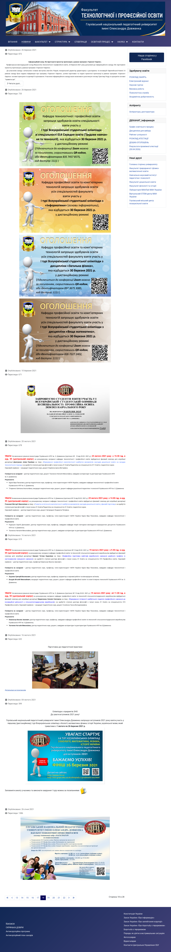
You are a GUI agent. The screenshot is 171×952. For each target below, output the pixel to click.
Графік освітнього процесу (141, 127)
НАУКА (121, 42)
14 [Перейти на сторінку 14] (22, 898)
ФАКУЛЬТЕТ (41, 42)
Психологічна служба (139, 93)
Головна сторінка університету (143, 164)
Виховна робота (136, 89)
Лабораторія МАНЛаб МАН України (145, 190)
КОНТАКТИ (138, 42)
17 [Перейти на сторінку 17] (38, 898)
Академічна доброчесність (141, 97)
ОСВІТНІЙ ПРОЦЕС (100, 42)
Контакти (10, 923)
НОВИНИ (26, 42)
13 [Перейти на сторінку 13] (17, 898)
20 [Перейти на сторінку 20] (54, 898)
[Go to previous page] (12, 897)
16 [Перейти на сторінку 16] (33, 898)
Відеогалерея (130, 941)
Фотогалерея (130, 937)
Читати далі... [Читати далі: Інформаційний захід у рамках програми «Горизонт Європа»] (14, 83)
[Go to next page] (69, 897)
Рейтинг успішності (138, 134)
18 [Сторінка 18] (43, 898)
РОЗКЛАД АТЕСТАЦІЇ (138, 138)
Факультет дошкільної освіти (142, 182)
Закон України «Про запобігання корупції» (143, 921)
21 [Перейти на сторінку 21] (59, 898)
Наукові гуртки (136, 85)
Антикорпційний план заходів (19, 935)
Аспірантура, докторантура (141, 112)
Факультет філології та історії (142, 186)
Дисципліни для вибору (140, 131)
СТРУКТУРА (61, 42)
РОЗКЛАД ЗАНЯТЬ (137, 77)
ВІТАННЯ (12, 42)
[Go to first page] (7, 897)
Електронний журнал (139, 81)
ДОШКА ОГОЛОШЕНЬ (139, 142)
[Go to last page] (73, 897)
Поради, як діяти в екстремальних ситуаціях (144, 933)
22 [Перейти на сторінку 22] (64, 898)
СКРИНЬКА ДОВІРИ (14, 927)
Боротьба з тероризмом (135, 929)
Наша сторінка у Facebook (146, 57)
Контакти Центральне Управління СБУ (141, 945)
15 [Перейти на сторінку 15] (27, 898)
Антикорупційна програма (18, 931)
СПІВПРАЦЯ (81, 42)
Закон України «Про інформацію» (139, 918)
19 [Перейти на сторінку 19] (48, 898)
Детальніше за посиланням (15, 690)
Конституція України (133, 914)
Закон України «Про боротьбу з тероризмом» (144, 925)
